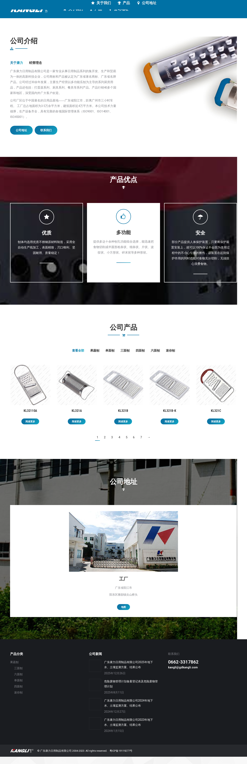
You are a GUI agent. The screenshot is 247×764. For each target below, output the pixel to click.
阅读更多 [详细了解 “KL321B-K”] (169, 428)
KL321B (123, 418)
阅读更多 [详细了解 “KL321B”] (123, 428)
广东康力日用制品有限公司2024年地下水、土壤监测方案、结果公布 (128, 710)
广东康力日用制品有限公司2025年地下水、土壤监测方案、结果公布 (128, 672)
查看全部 (78, 358)
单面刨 (109, 358)
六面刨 (155, 358)
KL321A (77, 418)
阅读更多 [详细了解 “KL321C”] (216, 428)
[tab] (16, 70)
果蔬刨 (94, 358)
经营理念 (35, 70)
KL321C (216, 418)
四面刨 (140, 358)
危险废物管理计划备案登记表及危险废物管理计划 (131, 691)
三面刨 (125, 358)
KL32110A (30, 418)
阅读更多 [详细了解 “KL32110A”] (30, 428)
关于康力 (16, 70)
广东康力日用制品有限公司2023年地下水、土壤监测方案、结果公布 (128, 729)
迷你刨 (170, 358)
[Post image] (95, 673)
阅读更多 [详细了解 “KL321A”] (77, 428)
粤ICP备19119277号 (121, 758)
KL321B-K (169, 418)
